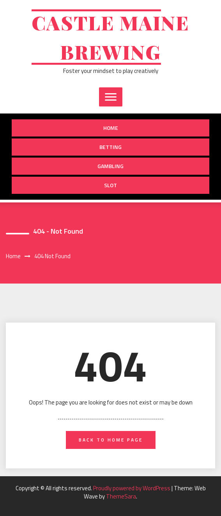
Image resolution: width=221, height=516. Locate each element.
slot (110, 185)
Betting (110, 147)
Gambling (110, 166)
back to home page (111, 439)
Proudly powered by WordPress (132, 488)
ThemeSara (121, 496)
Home (110, 128)
